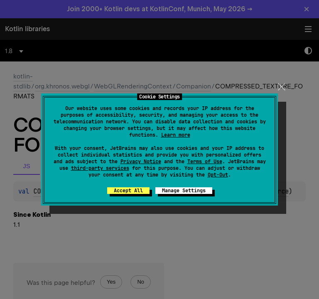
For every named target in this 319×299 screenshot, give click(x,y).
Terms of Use (204, 161)
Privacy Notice (140, 161)
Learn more (175, 135)
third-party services (100, 168)
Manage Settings (184, 190)
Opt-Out (218, 175)
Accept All (128, 190)
